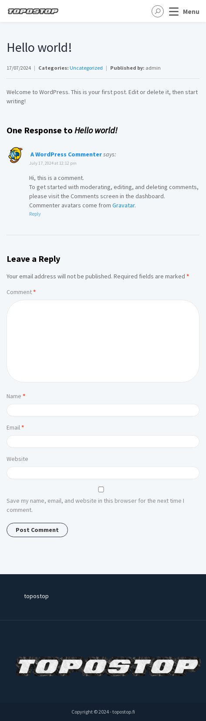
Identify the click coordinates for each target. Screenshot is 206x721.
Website (17, 459)
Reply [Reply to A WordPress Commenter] (35, 213)
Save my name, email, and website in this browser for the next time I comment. (95, 505)
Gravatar (123, 205)
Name (16, 396)
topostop (36, 596)
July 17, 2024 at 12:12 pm (53, 163)
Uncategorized (86, 67)
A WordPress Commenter (66, 154)
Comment (21, 292)
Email (15, 427)
